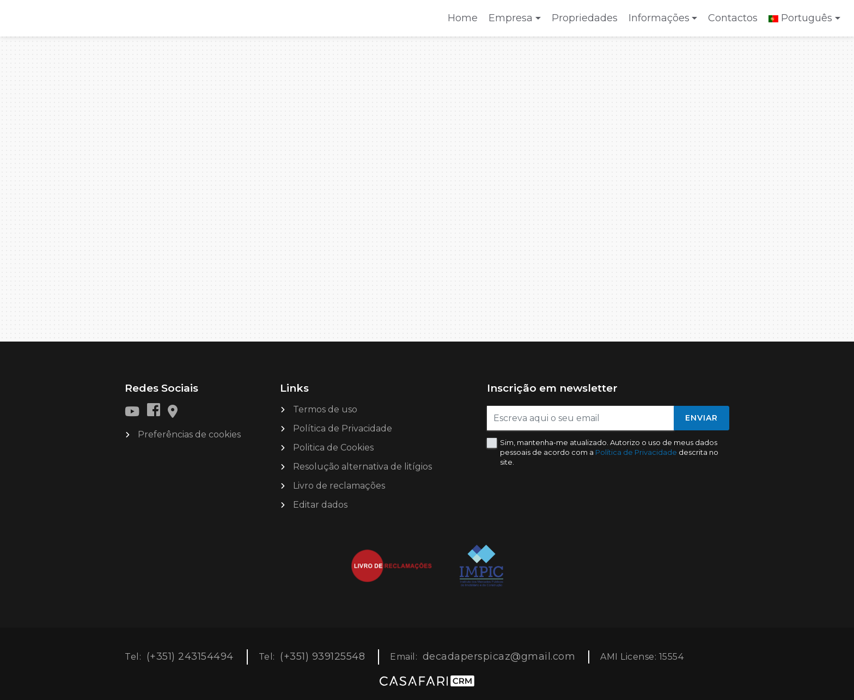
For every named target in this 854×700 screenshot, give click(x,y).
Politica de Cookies (333, 447)
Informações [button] (659, 18)
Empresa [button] (511, 18)
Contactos (733, 18)
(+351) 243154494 (190, 656)
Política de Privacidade (342, 428)
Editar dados (320, 505)
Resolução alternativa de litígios (362, 466)
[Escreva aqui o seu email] (580, 418)
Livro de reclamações (339, 485)
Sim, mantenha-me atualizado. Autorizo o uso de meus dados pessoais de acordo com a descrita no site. (609, 452)
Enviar (701, 418)
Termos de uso (325, 409)
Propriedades (585, 18)
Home (465, 21)
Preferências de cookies (189, 434)
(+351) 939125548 (322, 656)
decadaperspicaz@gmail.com (499, 656)
